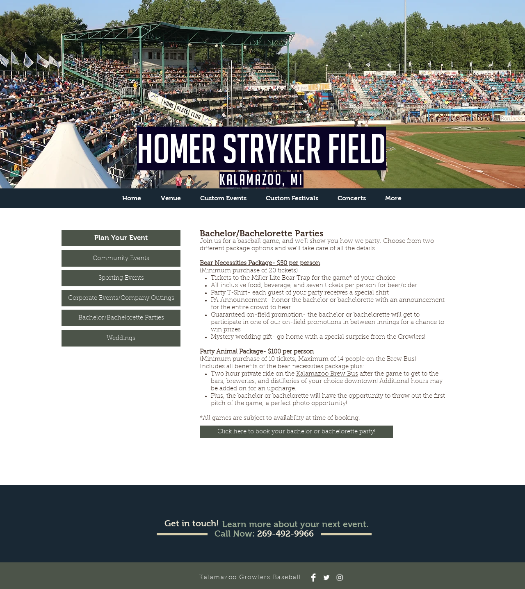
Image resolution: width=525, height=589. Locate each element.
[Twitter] (326, 577)
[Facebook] (313, 577)
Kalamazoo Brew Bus (327, 374)
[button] (223, 198)
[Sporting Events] (121, 278)
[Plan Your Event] (121, 238)
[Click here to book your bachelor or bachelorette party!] (296, 432)
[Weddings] (121, 338)
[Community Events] (121, 258)
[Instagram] (340, 577)
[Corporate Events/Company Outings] (121, 298)
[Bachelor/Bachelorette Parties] (121, 318)
